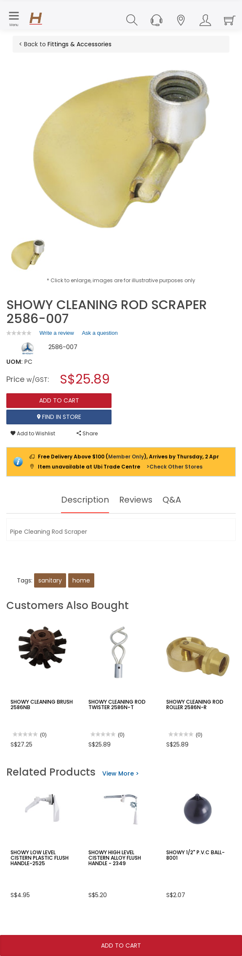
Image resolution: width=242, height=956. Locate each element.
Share (87, 433)
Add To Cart (121, 945)
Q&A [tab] (172, 500)
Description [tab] (85, 500)
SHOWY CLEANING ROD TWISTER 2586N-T (116, 704)
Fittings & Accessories (80, 44)
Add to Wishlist (33, 433)
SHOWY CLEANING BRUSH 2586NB (41, 704)
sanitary (50, 580)
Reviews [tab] (136, 500)
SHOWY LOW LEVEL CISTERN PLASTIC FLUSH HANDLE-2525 (39, 858)
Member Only (126, 456)
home (81, 580)
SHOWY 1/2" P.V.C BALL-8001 (195, 855)
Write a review (57, 334)
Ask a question (99, 333)
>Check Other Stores (174, 466)
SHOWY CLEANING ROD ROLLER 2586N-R (194, 704)
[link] (19, 333)
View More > (120, 773)
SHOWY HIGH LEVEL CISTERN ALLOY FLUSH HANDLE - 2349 (114, 858)
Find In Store (59, 417)
